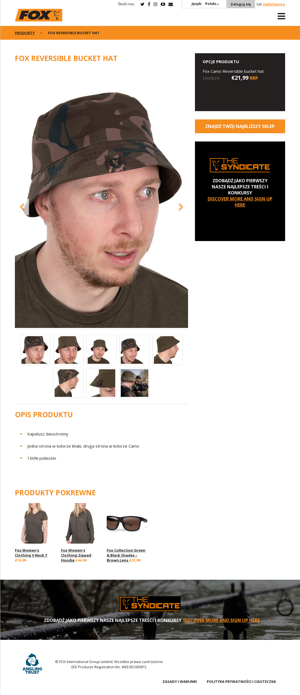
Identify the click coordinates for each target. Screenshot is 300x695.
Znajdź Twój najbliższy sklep (240, 126)
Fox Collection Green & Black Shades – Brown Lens (126, 555)
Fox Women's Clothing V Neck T (31, 553)
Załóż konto (274, 4)
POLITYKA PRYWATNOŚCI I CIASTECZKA (241, 681)
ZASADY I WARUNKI (179, 681)
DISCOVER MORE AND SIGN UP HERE (240, 202)
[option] (101, 199)
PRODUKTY (25, 32)
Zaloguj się (241, 4)
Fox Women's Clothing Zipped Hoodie (76, 555)
